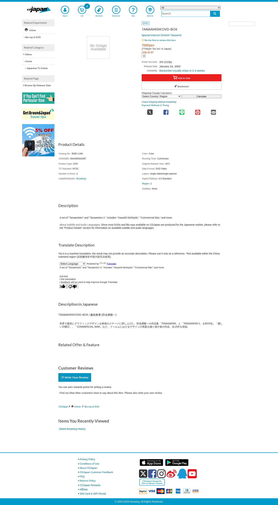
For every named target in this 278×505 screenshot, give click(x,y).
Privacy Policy (87, 459)
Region (145, 183)
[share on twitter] (150, 111)
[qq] (182, 474)
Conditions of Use (89, 463)
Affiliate (84, 489)
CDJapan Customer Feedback (96, 472)
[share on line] (182, 111)
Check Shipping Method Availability (159, 102)
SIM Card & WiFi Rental (93, 493)
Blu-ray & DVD (92, 406)
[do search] (215, 14)
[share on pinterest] (197, 111)
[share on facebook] (166, 111)
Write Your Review (74, 377)
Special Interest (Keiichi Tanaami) (161, 35)
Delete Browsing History (72, 428)
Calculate (202, 96)
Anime (77, 406)
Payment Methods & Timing (155, 105)
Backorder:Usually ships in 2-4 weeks (182, 70)
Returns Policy (88, 480)
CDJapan (63, 406)
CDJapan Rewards (90, 485)
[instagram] (161, 474)
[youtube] (192, 473)
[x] (143, 473)
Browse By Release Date (38, 85)
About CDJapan (88, 468)
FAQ (82, 476)
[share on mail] (213, 111)
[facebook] (152, 474)
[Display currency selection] (144, 56)
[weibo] (171, 474)
